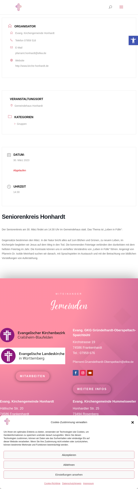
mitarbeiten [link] (32, 383)
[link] (133, 40)
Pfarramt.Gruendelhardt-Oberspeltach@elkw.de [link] (103, 368)
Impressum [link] (88, 483)
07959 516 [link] (30, 40)
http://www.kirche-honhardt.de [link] (32, 65)
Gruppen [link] (20, 123)
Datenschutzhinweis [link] (71, 483)
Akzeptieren (69, 454)
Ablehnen (69, 464)
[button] (132, 422)
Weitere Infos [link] (92, 396)
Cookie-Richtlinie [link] (52, 483)
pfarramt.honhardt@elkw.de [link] (30, 53)
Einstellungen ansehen (69, 474)
